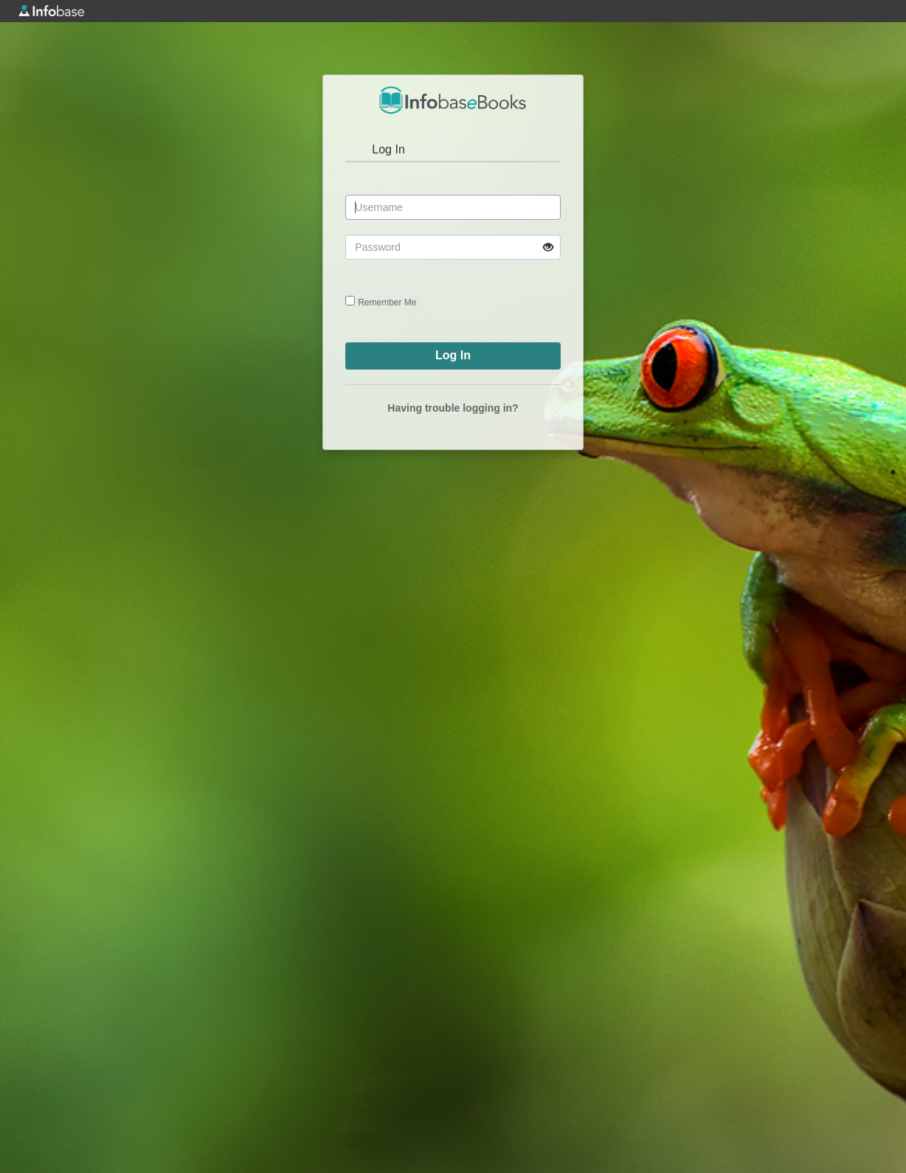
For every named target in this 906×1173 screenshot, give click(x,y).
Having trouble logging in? (452, 408)
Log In (388, 149)
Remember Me (387, 302)
